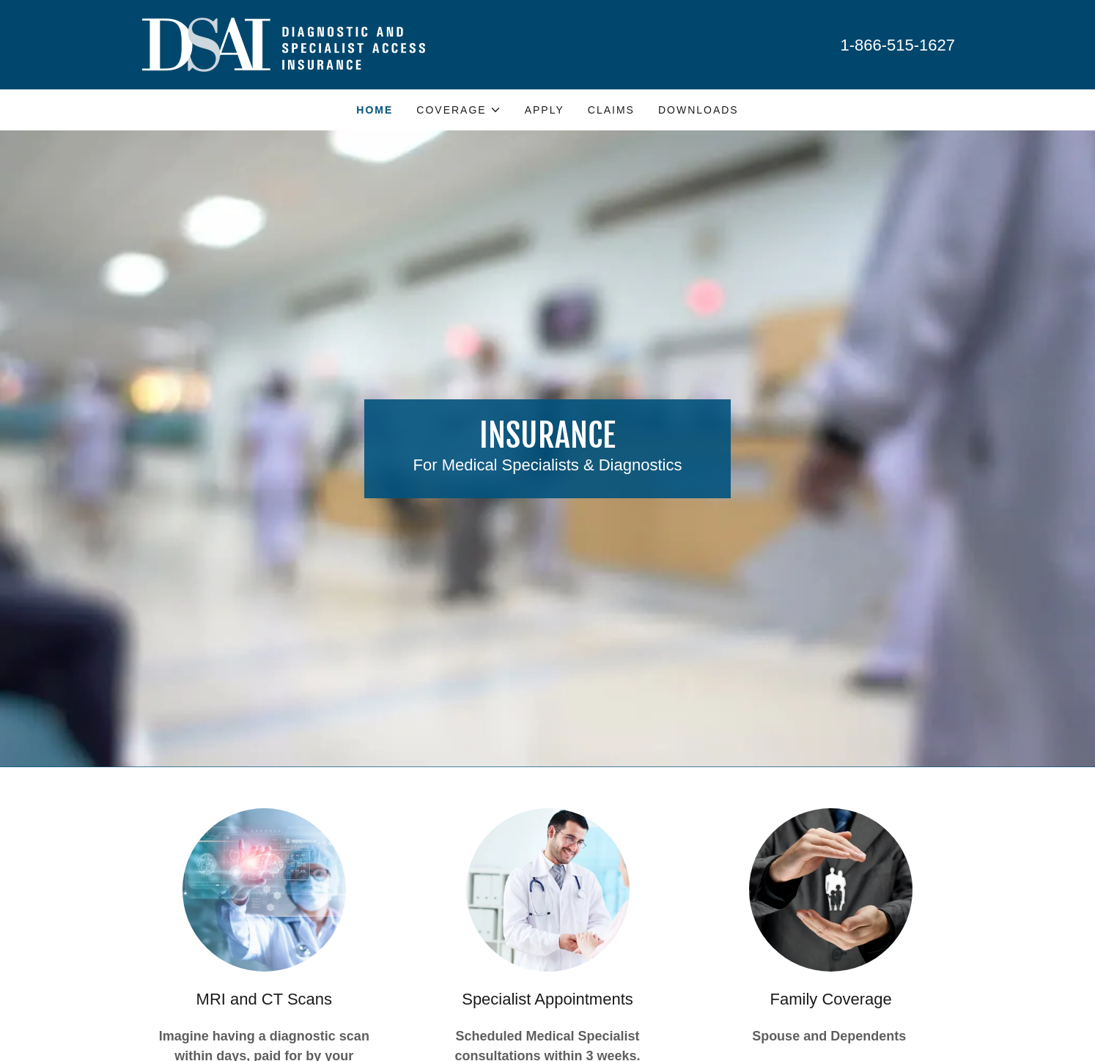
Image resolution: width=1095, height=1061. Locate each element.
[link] (282, 43)
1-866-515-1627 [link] (897, 45)
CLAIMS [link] (611, 110)
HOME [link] (374, 110)
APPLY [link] (544, 110)
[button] (458, 110)
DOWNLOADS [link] (698, 110)
